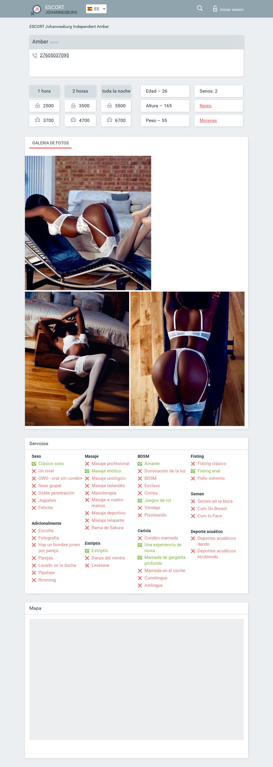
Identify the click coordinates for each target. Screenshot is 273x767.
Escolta (45, 530)
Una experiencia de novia (162, 547)
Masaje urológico (109, 478)
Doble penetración (56, 493)
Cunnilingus (155, 578)
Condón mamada (161, 538)
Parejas (45, 558)
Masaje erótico (106, 471)
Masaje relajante (108, 520)
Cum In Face (210, 516)
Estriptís (100, 550)
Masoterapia (104, 493)
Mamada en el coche (164, 570)
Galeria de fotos (50, 143)
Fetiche (45, 507)
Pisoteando (155, 515)
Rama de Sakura (107, 527)
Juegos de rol (157, 500)
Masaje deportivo (109, 513)
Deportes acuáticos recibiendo (217, 553)
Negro (206, 105)
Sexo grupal (49, 485)
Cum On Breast (212, 508)
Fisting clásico (212, 463)
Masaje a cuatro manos (107, 502)
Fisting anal (209, 471)
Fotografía (48, 538)
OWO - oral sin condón (60, 478)
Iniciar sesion (228, 8)
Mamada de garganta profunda (165, 560)
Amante (152, 463)
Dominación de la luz (165, 471)
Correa (151, 493)
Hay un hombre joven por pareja (59, 547)
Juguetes (47, 500)
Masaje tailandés (108, 485)
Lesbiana (100, 565)
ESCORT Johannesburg (50, 26)
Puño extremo (211, 478)
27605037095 (54, 55)
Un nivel (46, 471)
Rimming (47, 580)
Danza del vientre (108, 558)
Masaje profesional (110, 463)
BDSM (150, 478)
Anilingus (153, 585)
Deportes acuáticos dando (217, 541)
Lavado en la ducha (57, 565)
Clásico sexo (51, 463)
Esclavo (152, 485)
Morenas (208, 120)
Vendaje (152, 507)
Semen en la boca (215, 501)
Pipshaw (46, 572)
